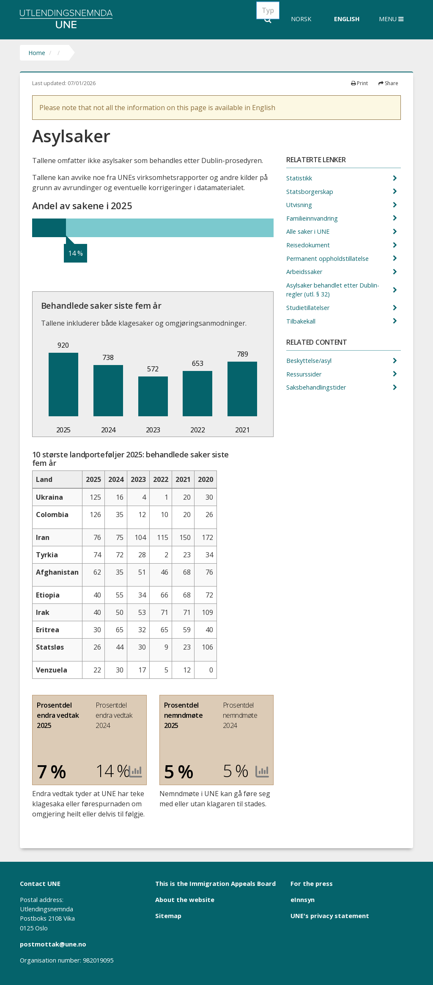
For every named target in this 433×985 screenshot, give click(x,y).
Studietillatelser (308, 308)
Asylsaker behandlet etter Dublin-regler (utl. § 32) (332, 290)
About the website (184, 899)
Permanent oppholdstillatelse (328, 259)
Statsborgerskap (310, 192)
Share (388, 83)
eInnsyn (302, 899)
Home (36, 53)
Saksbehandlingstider (317, 387)
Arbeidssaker (305, 272)
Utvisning (300, 205)
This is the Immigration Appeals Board (215, 883)
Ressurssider (304, 374)
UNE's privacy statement (329, 915)
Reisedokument (309, 245)
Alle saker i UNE (308, 231)
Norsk (301, 19)
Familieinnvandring (313, 218)
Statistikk (300, 178)
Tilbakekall (301, 321)
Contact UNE (40, 883)
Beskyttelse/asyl (309, 361)
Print (359, 83)
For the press (311, 883)
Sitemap (168, 915)
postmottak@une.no (53, 944)
